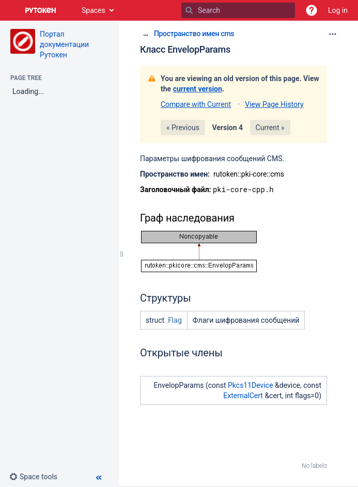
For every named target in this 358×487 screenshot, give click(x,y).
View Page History (274, 104)
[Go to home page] (40, 10)
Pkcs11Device (250, 385)
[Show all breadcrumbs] (145, 33)
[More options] (333, 34)
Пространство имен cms (194, 33)
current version (197, 89)
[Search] (189, 10)
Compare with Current (196, 104)
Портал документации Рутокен (64, 44)
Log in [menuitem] (338, 10)
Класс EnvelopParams (185, 49)
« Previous (182, 127)
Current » (270, 127)
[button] (311, 10)
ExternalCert (243, 395)
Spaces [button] (93, 10)
